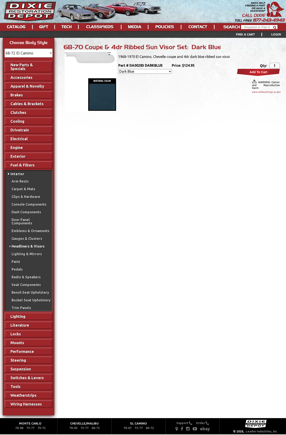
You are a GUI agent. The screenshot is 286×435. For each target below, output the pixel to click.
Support (184, 423)
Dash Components (26, 212)
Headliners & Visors (28, 246)
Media (134, 27)
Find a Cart (245, 34)
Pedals (17, 269)
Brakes (16, 95)
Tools (15, 386)
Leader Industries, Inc (261, 431)
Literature (19, 325)
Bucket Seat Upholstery (31, 300)
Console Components (29, 204)
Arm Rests (20, 181)
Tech (66, 27)
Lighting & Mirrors (27, 254)
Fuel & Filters (22, 165)
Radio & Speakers (26, 277)
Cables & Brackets (27, 104)
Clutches (18, 112)
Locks (15, 334)
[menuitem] (253, 34)
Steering (18, 360)
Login (276, 34)
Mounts (17, 343)
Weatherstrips (23, 395)
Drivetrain (19, 130)
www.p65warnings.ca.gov (266, 92)
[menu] (143, 34)
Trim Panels (21, 308)
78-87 (127, 428)
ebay (205, 428)
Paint (16, 262)
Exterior (17, 156)
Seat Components (26, 285)
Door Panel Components (22, 221)
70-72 (41, 428)
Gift (43, 27)
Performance (22, 351)
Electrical (19, 139)
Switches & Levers (27, 378)
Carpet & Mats (23, 189)
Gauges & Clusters (27, 238)
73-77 (30, 428)
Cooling (17, 121)
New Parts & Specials (21, 67)
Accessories (21, 77)
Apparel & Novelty (27, 86)
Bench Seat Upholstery (30, 292)
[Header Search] (259, 27)
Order (202, 423)
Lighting (17, 316)
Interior (17, 174)
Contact (197, 27)
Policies (164, 27)
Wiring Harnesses (26, 404)
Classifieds (99, 27)
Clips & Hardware (26, 197)
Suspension (20, 369)
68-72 (96, 428)
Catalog (16, 27)
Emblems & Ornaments (30, 231)
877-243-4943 (268, 20)
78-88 (19, 428)
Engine (16, 147)
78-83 (73, 428)
